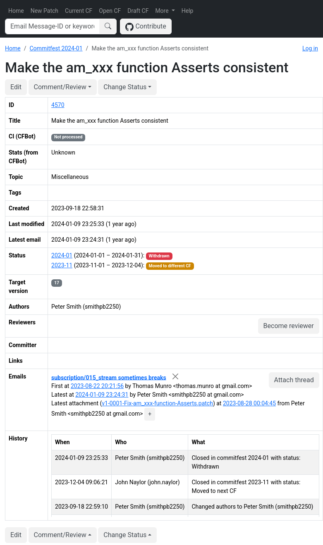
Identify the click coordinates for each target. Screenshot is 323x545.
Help (188, 10)
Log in (310, 48)
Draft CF (137, 10)
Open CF (110, 10)
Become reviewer (288, 326)
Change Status (124, 87)
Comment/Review (60, 87)
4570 (57, 105)
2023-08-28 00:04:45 (249, 403)
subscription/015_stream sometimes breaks (108, 377)
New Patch (44, 10)
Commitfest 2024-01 (55, 48)
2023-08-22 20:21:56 (97, 386)
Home (16, 10)
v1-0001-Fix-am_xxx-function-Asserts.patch (157, 403)
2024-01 (61, 255)
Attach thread (294, 380)
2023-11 (61, 265)
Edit (16, 87)
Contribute (145, 26)
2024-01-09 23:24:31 (101, 394)
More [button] (162, 10)
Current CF (78, 10)
